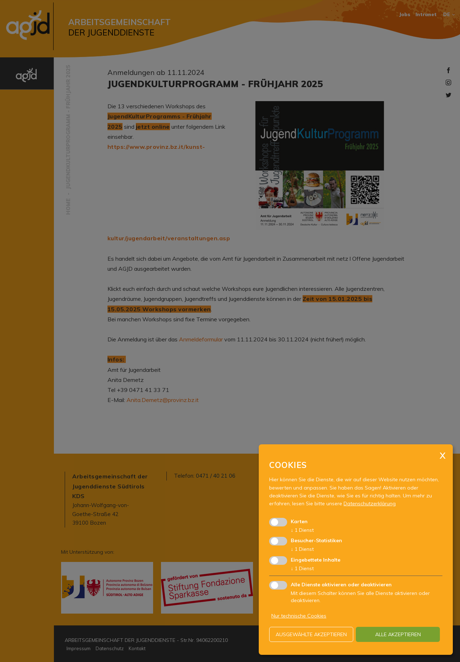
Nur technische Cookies (298, 616)
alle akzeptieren (398, 634)
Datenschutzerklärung (370, 503)
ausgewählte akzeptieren (311, 634)
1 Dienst (302, 530)
